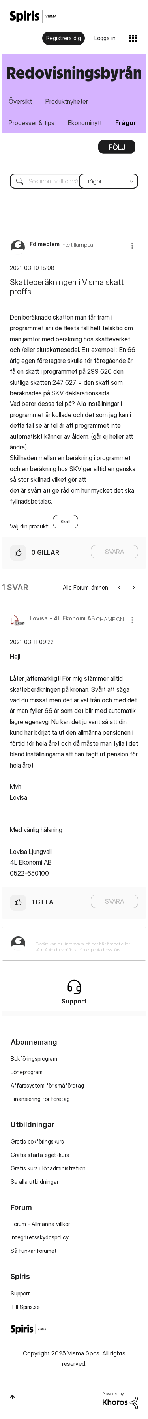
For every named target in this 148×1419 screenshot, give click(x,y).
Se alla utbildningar (34, 1181)
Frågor (125, 123)
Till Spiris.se (25, 1306)
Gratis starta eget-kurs (40, 1154)
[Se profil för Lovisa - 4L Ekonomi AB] (62, 618)
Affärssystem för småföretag (47, 1085)
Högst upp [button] (12, 1397)
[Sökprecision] (108, 181)
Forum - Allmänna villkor (40, 1224)
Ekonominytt (85, 123)
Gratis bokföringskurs (37, 1141)
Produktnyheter (66, 101)
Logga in (105, 38)
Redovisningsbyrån (74, 72)
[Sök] (74, 181)
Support (20, 1293)
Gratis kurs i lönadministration (48, 1168)
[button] (132, 246)
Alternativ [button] (117, 149)
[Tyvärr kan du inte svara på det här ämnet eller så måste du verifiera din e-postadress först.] (84, 944)
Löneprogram (27, 1072)
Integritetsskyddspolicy (40, 1237)
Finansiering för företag (40, 1098)
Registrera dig (63, 38)
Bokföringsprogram (34, 1058)
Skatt (65, 521)
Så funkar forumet (34, 1250)
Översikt (20, 101)
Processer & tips (31, 123)
